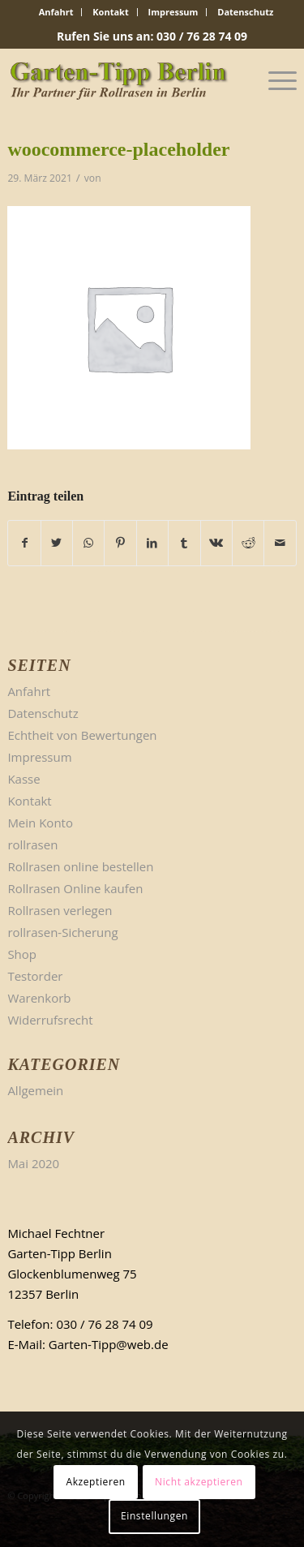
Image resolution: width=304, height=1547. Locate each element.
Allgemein (35, 1090)
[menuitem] (57, 12)
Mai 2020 (33, 1163)
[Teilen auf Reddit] (248, 543)
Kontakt (110, 12)
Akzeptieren (95, 1482)
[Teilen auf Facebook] (24, 543)
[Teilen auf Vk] (216, 543)
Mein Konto (40, 822)
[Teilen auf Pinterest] (120, 543)
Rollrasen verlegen (59, 910)
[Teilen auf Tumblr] (184, 543)
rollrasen (32, 844)
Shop (21, 954)
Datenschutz (245, 12)
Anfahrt (56, 12)
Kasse (23, 779)
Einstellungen (154, 1516)
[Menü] (274, 80)
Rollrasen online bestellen (80, 866)
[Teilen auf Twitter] (56, 543)
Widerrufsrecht (49, 1020)
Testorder (34, 976)
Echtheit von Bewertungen (81, 735)
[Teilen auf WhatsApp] (88, 543)
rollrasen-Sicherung (62, 932)
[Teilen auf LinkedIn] (152, 543)
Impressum (173, 12)
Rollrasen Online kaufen (75, 888)
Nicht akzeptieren (199, 1482)
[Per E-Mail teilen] (279, 543)
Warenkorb (39, 998)
